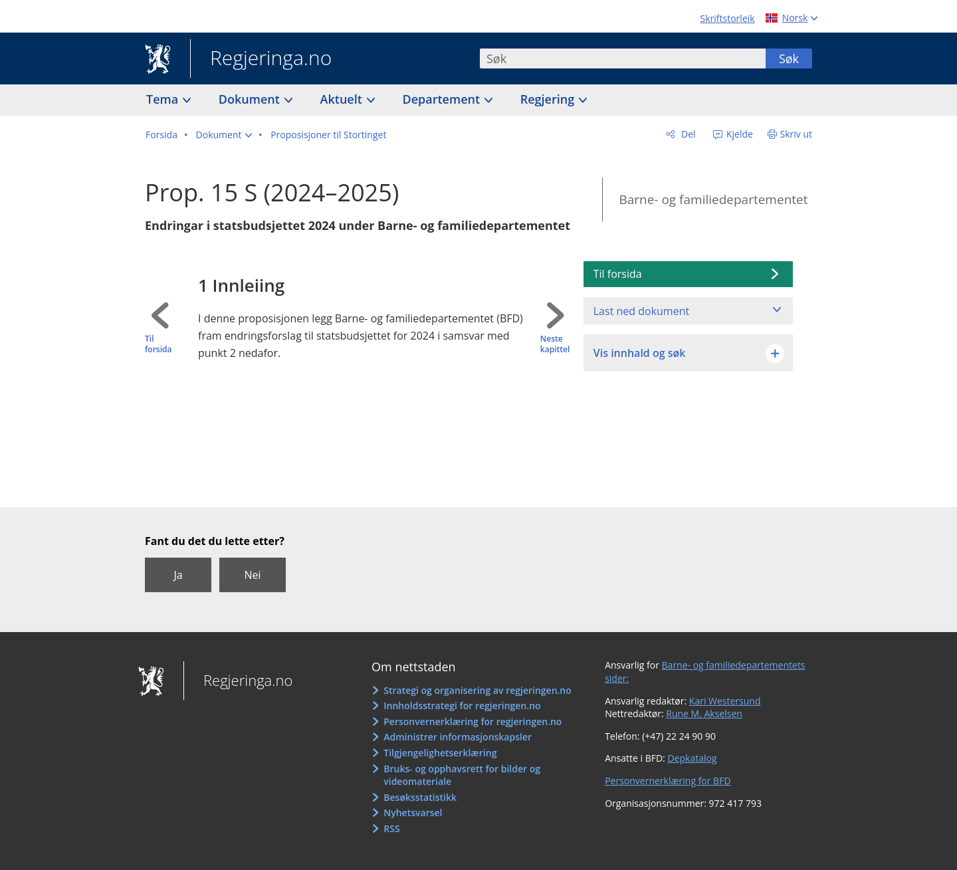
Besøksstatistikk (420, 797)
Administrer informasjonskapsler (457, 736)
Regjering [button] (549, 99)
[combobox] (623, 58)
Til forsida (158, 345)
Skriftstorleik (727, 18)
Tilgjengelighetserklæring (439, 752)
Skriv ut (796, 134)
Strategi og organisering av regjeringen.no (477, 690)
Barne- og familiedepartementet (713, 199)
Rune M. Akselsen (704, 713)
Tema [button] (163, 99)
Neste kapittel (555, 345)
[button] (224, 135)
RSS (391, 828)
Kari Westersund (725, 701)
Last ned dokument (641, 311)
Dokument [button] (251, 99)
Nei (252, 575)
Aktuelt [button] (343, 99)
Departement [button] (443, 99)
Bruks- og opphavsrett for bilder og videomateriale (461, 775)
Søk (789, 58)
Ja (177, 575)
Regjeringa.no (261, 59)
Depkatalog (691, 758)
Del (687, 134)
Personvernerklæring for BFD (667, 780)
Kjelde (738, 134)
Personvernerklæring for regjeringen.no (472, 721)
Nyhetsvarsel (412, 812)
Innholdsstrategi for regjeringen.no (461, 705)
